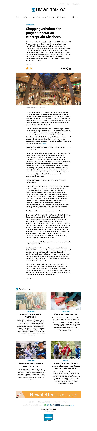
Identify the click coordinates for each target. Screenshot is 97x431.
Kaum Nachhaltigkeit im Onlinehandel (31, 315)
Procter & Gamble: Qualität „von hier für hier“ (31, 364)
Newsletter (61, 4)
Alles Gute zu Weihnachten (66, 314)
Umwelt (45, 17)
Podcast (68, 4)
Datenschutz (32, 401)
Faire (44, 143)
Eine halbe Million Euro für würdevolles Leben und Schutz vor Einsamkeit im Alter (66, 365)
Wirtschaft (36, 17)
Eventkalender (76, 4)
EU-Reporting (61, 17)
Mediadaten (57, 401)
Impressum (65, 401)
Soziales (52, 17)
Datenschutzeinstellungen (44, 401)
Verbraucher (27, 17)
